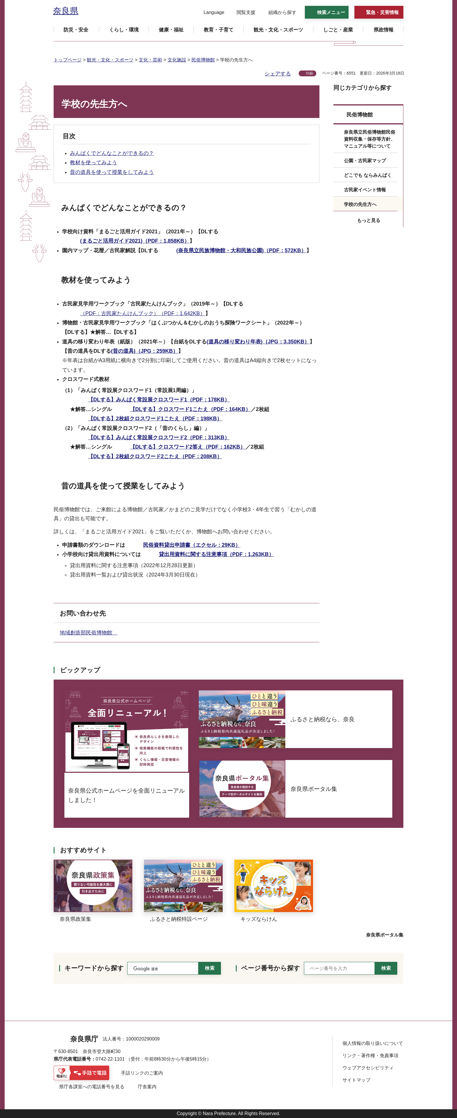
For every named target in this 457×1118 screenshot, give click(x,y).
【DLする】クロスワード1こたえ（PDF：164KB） (190, 409)
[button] (210, 12)
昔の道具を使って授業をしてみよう (112, 172)
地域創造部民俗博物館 (88, 633)
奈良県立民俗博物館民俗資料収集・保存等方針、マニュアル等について (369, 139)
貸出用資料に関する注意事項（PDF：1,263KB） (216, 554)
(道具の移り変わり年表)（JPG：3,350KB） (258, 342)
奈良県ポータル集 (384, 934)
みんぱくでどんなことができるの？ (112, 153)
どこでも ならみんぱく (368, 175)
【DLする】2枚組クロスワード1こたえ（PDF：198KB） (155, 419)
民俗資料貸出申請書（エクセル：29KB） (191, 545)
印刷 (309, 73)
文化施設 (177, 59)
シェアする (278, 74)
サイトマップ (356, 1080)
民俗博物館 (203, 59)
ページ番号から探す (270, 968)
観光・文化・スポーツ (110, 59)
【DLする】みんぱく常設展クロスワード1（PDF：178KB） (159, 400)
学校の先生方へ (360, 204)
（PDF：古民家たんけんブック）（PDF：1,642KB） (142, 313)
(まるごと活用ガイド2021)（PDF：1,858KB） (134, 241)
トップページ (68, 59)
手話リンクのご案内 (142, 1073)
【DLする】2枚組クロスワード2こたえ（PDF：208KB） (155, 456)
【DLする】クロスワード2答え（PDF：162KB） (187, 447)
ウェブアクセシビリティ (368, 1067)
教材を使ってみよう (93, 162)
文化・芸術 (150, 59)
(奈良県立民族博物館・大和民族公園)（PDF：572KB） (241, 250)
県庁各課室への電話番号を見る (91, 1086)
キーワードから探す (94, 968)
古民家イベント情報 (365, 189)
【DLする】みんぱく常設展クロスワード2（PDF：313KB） (159, 437)
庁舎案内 (147, 1086)
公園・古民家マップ (365, 160)
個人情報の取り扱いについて (372, 1043)
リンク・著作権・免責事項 (370, 1055)
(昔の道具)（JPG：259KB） (144, 351)
